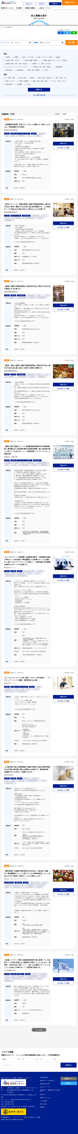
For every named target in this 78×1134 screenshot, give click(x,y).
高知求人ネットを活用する (47, 1080)
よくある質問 (43, 1101)
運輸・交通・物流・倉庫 (39, 81)
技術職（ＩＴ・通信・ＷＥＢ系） (41, 63)
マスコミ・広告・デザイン (58, 81)
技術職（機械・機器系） (30, 60)
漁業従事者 (19, 70)
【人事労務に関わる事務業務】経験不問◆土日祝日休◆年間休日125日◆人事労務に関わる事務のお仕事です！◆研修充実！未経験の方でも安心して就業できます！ (27, 769)
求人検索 (71, 42)
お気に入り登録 (64, 147)
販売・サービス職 (26, 57)
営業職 (15, 57)
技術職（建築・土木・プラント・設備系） (54, 60)
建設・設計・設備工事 (43, 78)
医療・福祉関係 (22, 81)
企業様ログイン (68, 1078)
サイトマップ (16, 1117)
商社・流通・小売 (60, 78)
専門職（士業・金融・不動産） (41, 67)
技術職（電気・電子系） (12, 60)
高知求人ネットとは (45, 1097)
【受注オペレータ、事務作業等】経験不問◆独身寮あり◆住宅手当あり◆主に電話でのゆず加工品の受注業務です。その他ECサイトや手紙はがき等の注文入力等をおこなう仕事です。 (27, 206)
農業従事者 (58, 67)
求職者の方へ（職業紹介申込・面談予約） (50, 1090)
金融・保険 (21, 78)
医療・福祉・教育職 (32, 70)
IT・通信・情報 (9, 78)
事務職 (7, 57)
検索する (39, 89)
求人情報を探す (44, 1077)
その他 (45, 70)
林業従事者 (8, 70)
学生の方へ (42, 3)
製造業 (31, 78)
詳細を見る (63, 143)
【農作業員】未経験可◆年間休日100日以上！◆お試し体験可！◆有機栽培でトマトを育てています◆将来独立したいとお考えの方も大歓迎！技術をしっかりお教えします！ (27, 873)
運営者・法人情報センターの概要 (32, 1117)
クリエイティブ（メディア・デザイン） (16, 67)
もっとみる (39, 1030)
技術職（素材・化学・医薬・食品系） (16, 63)
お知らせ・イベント (45, 1087)
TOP (2, 27)
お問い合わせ (43, 1104)
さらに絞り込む (38, 95)
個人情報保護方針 (5, 1117)
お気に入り (29, 3)
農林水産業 (8, 84)
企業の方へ (55, 3)
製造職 (57, 57)
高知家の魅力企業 (44, 1083)
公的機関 (18, 84)
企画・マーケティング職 (43, 57)
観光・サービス (9, 81)
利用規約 (42, 1107)
